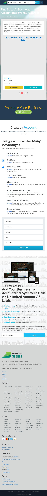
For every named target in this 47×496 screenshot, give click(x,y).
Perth (5, 421)
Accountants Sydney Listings (23, 494)
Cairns (16, 425)
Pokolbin (6, 431)
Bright (6, 425)
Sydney (6, 419)
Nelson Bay (7, 423)
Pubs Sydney (28, 388)
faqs (8, 469)
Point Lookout (29, 427)
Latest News (5, 464)
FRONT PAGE (6, 450)
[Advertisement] (23, 61)
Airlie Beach (18, 429)
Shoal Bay (17, 427)
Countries (4, 371)
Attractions (28, 392)
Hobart (27, 421)
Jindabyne (28, 423)
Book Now (14, 87)
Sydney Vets (28, 386)
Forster (38, 425)
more (26, 93)
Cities (3, 376)
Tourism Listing (8, 386)
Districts (4, 379)
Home (3, 16)
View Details (33, 87)
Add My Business (23, 112)
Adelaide (38, 419)
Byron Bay (18, 423)
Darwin (17, 421)
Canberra (38, 421)
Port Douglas (29, 425)
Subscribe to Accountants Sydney (11, 459)
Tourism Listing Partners (8, 481)
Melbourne (18, 419)
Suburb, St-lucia (11, 16)
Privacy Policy (6, 472)
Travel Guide (39, 386)
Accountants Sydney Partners (10, 484)
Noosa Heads (39, 423)
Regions (4, 374)
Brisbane (27, 419)
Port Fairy (39, 427)
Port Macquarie (19, 431)
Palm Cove (39, 429)
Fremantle (7, 429)
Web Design (5, 467)
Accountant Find (40, 392)
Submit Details (23, 247)
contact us (16, 456)
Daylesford (7, 427)
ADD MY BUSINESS (7, 447)
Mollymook (28, 429)
